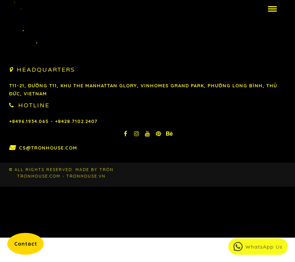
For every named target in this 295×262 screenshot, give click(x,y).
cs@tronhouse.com (48, 148)
